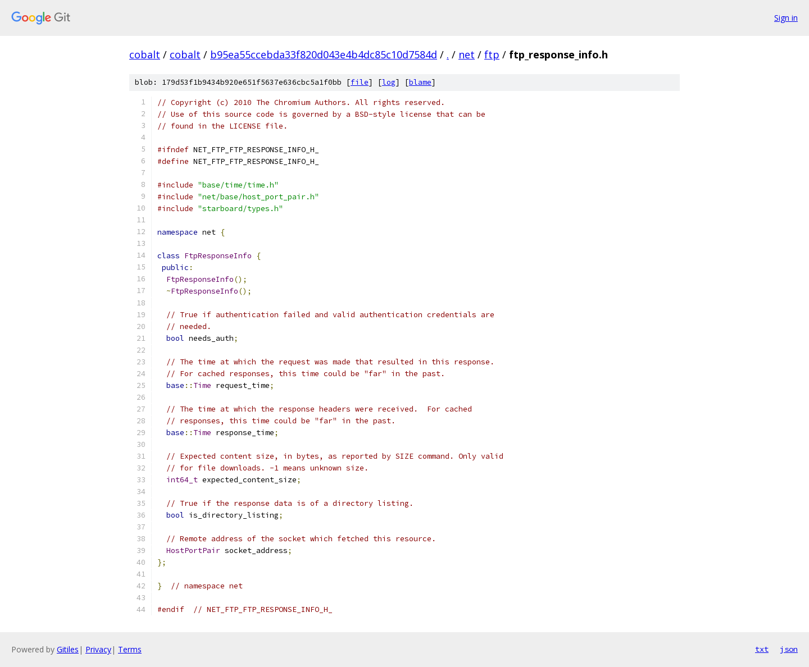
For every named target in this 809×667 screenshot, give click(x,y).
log (389, 82)
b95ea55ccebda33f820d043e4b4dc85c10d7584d (323, 54)
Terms (130, 649)
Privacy (98, 649)
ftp (491, 54)
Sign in (786, 17)
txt (762, 649)
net (466, 54)
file (360, 82)
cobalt (144, 54)
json (789, 649)
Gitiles (68, 649)
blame (420, 82)
